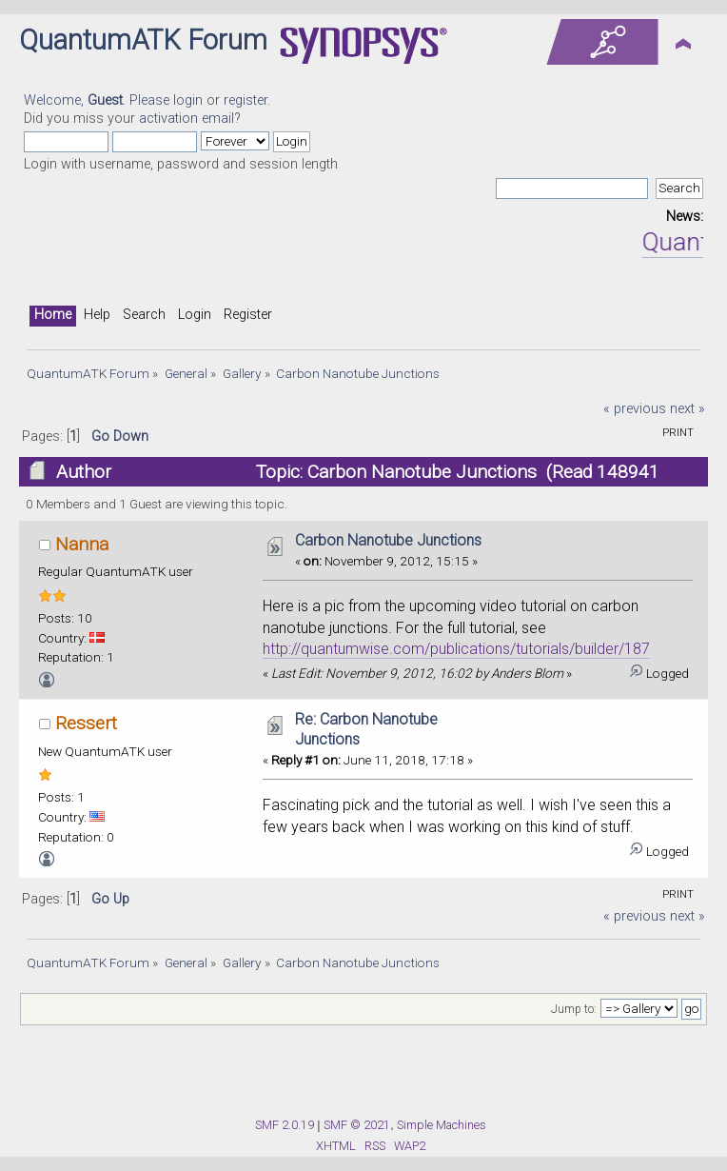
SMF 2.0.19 (284, 1125)
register (245, 100)
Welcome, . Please (98, 100)
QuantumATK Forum (143, 40)
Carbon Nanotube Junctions (388, 540)
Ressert (86, 723)
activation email (186, 118)
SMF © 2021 (357, 1125)
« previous (634, 409)
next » (687, 409)
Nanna (81, 544)
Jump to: (574, 1009)
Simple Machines (441, 1125)
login (188, 100)
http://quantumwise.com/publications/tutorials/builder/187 (456, 649)
